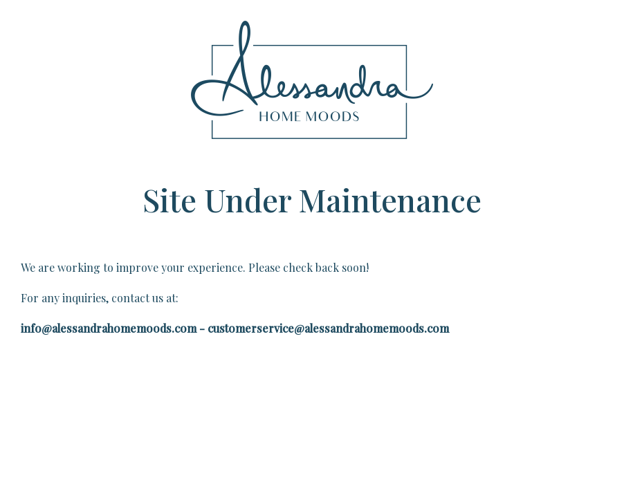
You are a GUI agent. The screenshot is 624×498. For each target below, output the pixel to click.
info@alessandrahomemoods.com (108, 328)
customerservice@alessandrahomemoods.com (328, 328)
